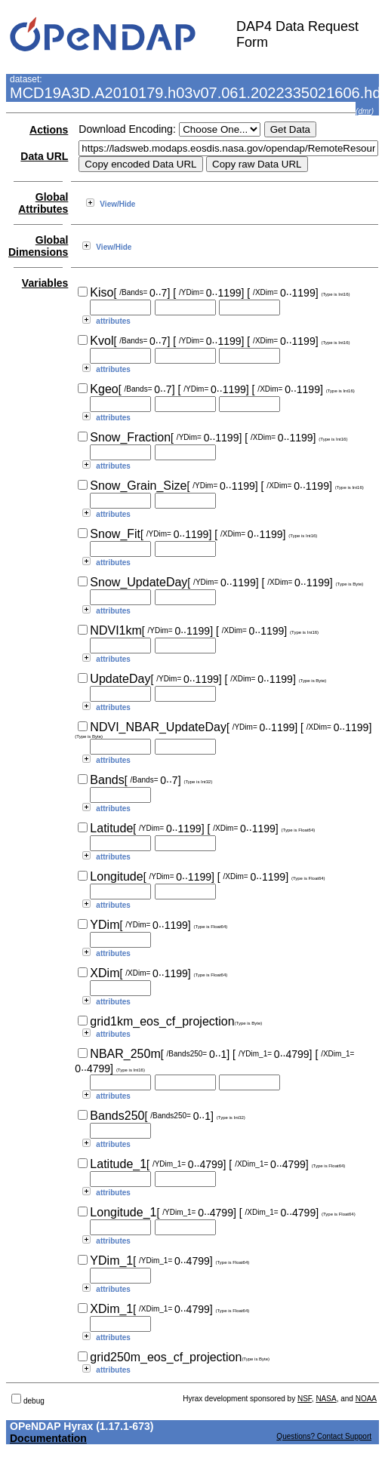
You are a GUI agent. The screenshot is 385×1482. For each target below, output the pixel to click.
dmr (364, 111)
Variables (45, 283)
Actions (48, 130)
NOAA (366, 1398)
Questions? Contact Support (323, 1436)
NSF (304, 1398)
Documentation (48, 1438)
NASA (326, 1398)
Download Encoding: (127, 129)
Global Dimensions (38, 246)
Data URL (44, 156)
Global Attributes (43, 203)
